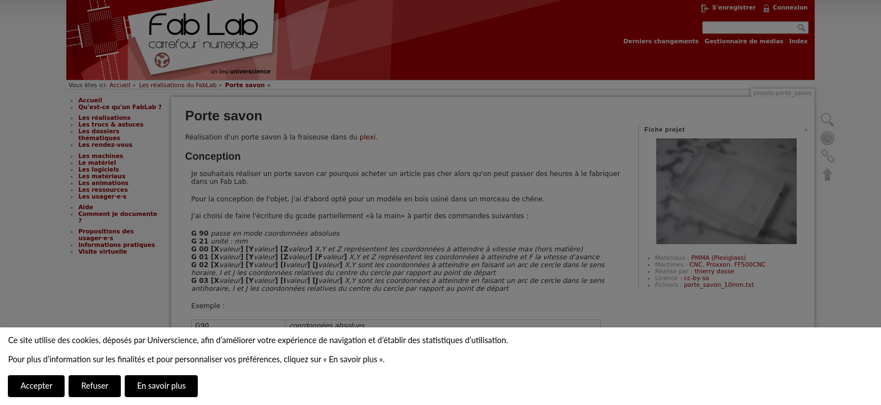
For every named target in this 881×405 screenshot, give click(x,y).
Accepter (36, 385)
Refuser (94, 385)
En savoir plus (161, 385)
